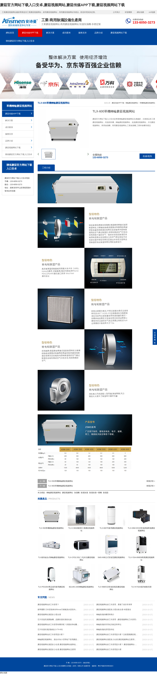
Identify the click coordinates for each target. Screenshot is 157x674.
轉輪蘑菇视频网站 (132, 103)
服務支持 (82, 33)
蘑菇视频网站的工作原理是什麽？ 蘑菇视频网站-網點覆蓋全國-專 (116, 644)
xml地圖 (152, 12)
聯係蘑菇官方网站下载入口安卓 (20, 41)
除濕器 (105, 493)
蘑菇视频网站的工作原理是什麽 (108, 649)
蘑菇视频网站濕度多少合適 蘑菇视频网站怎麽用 (57, 649)
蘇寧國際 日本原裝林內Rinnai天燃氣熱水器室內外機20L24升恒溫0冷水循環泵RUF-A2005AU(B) (58, 609)
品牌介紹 (98, 33)
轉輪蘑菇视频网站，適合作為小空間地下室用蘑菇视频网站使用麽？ (58, 639)
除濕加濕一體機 (95, 493)
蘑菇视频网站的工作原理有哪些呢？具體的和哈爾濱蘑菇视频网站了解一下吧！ (58, 624)
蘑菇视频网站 (67, 493)
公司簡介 (116, 12)
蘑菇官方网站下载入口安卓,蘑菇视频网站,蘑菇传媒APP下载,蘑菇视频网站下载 (62, 5)
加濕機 (77, 493)
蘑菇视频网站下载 (119, 33)
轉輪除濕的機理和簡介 (105, 614)
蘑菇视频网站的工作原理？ (48, 604)
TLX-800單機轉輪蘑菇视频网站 (60, 486)
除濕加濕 (84, 493)
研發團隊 (128, 12)
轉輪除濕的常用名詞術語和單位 (108, 624)
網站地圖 (140, 12)
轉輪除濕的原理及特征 (105, 629)
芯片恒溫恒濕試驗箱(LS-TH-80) (50, 629)
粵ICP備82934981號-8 (105, 666)
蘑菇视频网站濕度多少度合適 (49, 614)
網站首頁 (10, 33)
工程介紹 (46, 168)
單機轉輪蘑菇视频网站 (147, 103)
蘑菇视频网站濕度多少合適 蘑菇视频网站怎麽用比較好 (116, 639)
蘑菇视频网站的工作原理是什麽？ (51, 634)
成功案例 (66, 33)
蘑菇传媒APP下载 (30, 33)
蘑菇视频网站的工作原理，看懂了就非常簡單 (114, 604)
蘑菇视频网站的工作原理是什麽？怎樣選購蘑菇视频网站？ (116, 634)
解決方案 (50, 33)
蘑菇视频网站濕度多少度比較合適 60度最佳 (113, 609)
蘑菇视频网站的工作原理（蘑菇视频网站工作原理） (116, 619)
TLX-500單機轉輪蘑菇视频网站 (60, 481)
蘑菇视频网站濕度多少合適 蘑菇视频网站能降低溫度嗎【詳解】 (58, 644)
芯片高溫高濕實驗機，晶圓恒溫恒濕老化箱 (55, 619)
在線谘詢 (147, 156)
